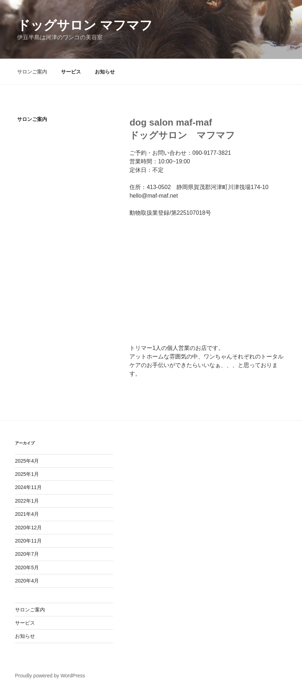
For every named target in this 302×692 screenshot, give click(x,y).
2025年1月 (27, 474)
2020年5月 (27, 567)
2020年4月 (27, 581)
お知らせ (105, 72)
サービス (71, 72)
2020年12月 (28, 527)
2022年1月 (27, 501)
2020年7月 (27, 554)
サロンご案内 (32, 72)
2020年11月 (28, 541)
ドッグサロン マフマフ (85, 25)
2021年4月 (27, 514)
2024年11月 (28, 487)
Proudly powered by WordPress (50, 675)
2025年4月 (27, 461)
